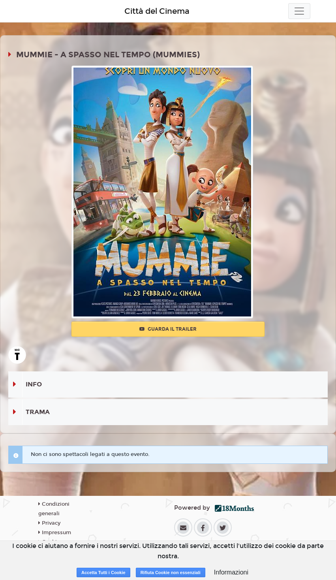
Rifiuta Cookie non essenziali (171, 572)
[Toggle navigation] (299, 11)
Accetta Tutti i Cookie (103, 572)
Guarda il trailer (168, 329)
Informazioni (231, 572)
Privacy (49, 523)
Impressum (54, 532)
